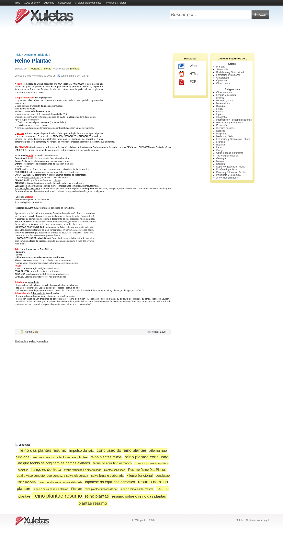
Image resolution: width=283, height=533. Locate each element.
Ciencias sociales (225, 128)
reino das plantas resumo (43, 450)
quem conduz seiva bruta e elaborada (60, 482)
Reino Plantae (33, 60)
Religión (220, 164)
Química (220, 111)
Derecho (220, 131)
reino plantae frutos (106, 457)
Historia (220, 97)
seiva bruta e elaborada (107, 475)
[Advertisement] (141, 39)
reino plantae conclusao (146, 457)
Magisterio (221, 133)
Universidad (222, 77)
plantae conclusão (114, 469)
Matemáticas (223, 103)
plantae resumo (92, 503)
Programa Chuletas (116, 2)
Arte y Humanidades (227, 177)
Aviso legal (263, 520)
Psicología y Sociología (228, 175)
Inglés (219, 114)
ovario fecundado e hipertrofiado (82, 469)
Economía (221, 125)
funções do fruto (46, 469)
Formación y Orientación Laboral (233, 139)
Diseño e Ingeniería (226, 169)
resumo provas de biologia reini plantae (60, 457)
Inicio (17, 2)
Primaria (220, 66)
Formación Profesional (228, 75)
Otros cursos (223, 83)
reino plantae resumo (57, 496)
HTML (188, 74)
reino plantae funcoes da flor (101, 489)
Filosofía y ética (224, 100)
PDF (187, 82)
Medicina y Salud (225, 136)
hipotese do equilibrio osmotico (110, 482)
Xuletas (240, 520)
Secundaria (222, 69)
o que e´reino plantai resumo (136, 489)
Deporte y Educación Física (230, 166)
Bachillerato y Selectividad (230, 72)
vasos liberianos (31, 177)
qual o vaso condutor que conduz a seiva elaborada (52, 475)
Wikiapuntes (140, 520)
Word (187, 66)
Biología (43, 54)
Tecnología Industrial (227, 155)
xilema (57, 180)
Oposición (221, 80)
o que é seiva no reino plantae (50, 489)
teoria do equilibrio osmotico (112, 463)
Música (220, 161)
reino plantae (97, 496)
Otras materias (224, 92)
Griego (219, 150)
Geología (221, 158)
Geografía (221, 117)
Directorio (49, 2)
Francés (220, 142)
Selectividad (64, 2)
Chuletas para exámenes (88, 2)
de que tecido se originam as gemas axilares (54, 463)
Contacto (250, 520)
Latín (218, 147)
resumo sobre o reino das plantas (139, 496)
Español (220, 144)
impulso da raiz (81, 450)
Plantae (76, 488)
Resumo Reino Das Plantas (147, 469)
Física (219, 108)
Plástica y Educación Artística (231, 172)
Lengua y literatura (226, 95)
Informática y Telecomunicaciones (234, 119)
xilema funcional (140, 475)
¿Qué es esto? (32, 2)
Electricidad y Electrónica (229, 122)
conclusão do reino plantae (121, 450)
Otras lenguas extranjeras (229, 153)
